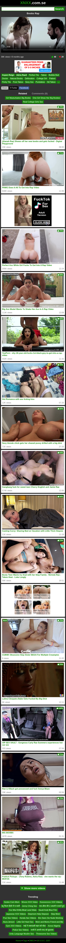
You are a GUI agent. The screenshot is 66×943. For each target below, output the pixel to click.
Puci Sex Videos (10, 918)
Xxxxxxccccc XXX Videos (51, 902)
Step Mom (55, 914)
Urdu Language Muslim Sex (21, 934)
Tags (25, 941)
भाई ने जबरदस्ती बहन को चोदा (34, 926)
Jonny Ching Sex (29, 906)
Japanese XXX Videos (16, 914)
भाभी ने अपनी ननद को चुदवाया (42, 930)
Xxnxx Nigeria (54, 926)
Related (22, 93)
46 (53, 57)
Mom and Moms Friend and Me (49, 922)
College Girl (42, 78)
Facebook (24, 88)
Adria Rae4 (21, 75)
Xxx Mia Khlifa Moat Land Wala (22, 910)
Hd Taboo (51, 82)
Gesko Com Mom (11, 902)
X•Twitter (13, 88)
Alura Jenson (8, 922)
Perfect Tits (34, 75)
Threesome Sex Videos (46, 934)
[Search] (27, 9)
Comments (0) (40, 93)
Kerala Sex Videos (28, 918)
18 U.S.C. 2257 (43, 941)
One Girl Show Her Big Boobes (46, 98)
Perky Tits (6, 82)
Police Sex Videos (21, 930)
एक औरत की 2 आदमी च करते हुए (51, 906)
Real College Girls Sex (33, 102)
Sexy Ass (29, 82)
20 (61, 57)
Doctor (5, 78)
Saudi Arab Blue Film (48, 910)
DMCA (32, 941)
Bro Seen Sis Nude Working (50, 918)
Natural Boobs (16, 78)
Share (4, 88)
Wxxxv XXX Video (30, 902)
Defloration (29, 78)
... (58, 82)
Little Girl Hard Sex (25, 922)
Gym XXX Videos (13, 926)
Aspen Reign (8, 75)
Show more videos (33, 888)
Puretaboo (40, 82)
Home (18, 941)
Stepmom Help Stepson (38, 914)
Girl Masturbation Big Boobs (18, 98)
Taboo (43, 75)
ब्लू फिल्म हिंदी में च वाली (11, 906)
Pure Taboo (18, 82)
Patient (52, 78)
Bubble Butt (54, 75)
